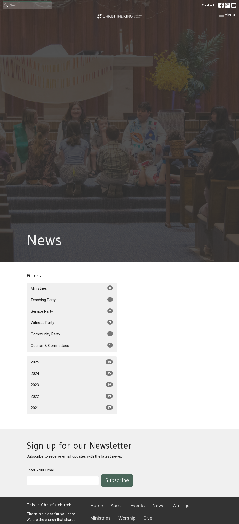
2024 (72, 373)
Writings (180, 505)
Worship (127, 518)
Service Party (72, 311)
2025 (72, 361)
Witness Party (72, 322)
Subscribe (117, 480)
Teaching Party (72, 299)
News (159, 505)
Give (147, 518)
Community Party (72, 333)
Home (96, 505)
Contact (208, 5)
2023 (72, 384)
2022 (72, 396)
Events (138, 505)
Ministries (72, 288)
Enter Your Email (40, 470)
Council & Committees (72, 345)
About (117, 505)
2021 (72, 407)
